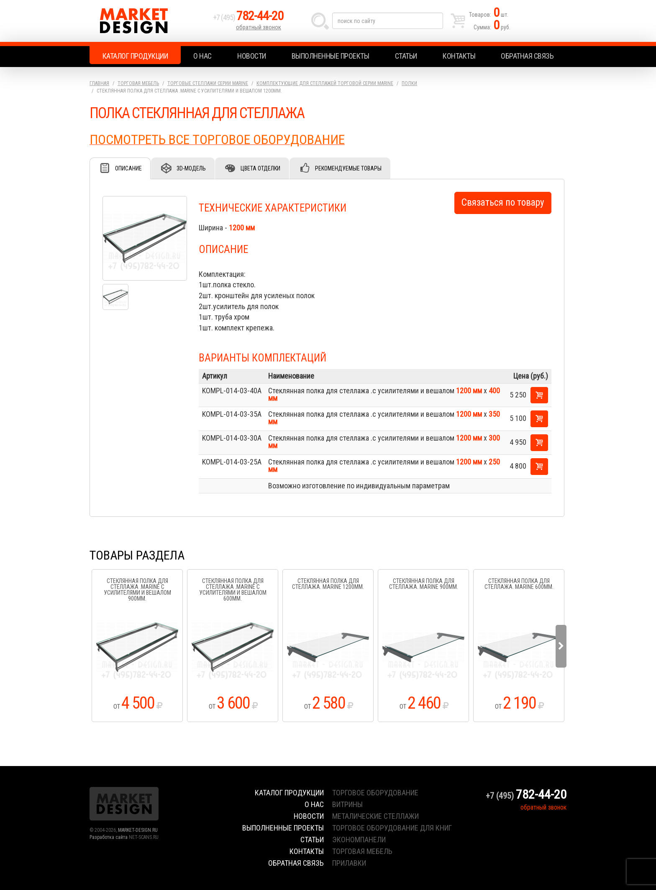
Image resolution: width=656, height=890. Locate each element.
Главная (99, 83)
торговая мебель (362, 851)
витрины (347, 804)
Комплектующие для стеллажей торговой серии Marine (324, 83)
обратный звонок (258, 27)
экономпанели (359, 839)
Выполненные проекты (330, 56)
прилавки (349, 863)
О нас (202, 56)
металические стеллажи (375, 816)
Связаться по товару (502, 202)
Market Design (149, 21)
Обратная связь (527, 56)
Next (561, 646)
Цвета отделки (260, 168)
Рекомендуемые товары (348, 168)
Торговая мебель (138, 83)
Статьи (406, 56)
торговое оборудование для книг (392, 827)
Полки (409, 83)
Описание (128, 168)
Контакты (459, 56)
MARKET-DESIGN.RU (138, 830)
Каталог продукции (135, 56)
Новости (251, 56)
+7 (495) (248, 17)
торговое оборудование (375, 792)
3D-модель (191, 168)
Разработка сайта (109, 837)
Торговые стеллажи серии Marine (207, 83)
